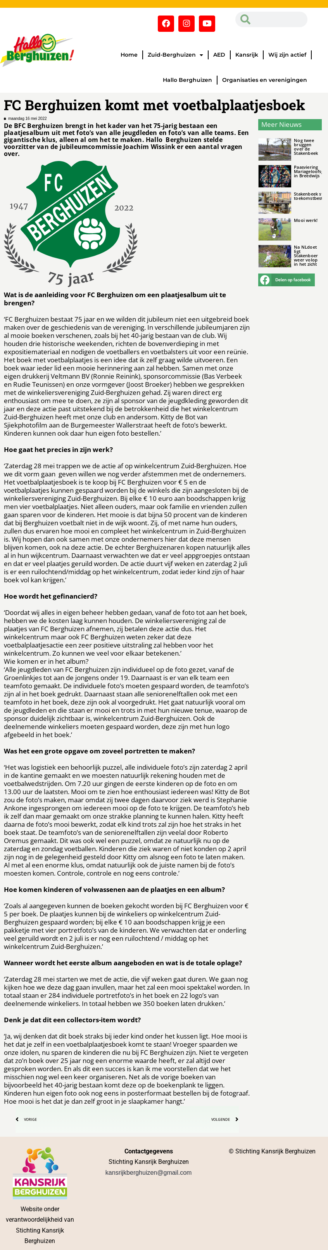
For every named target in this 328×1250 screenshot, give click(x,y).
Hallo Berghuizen (187, 79)
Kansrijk (246, 54)
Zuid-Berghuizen (175, 55)
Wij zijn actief (287, 54)
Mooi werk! (306, 220)
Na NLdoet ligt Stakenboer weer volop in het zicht (306, 255)
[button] (286, 280)
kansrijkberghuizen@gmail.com (148, 1172)
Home (129, 54)
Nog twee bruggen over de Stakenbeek (306, 146)
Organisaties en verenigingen (264, 79)
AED (219, 54)
